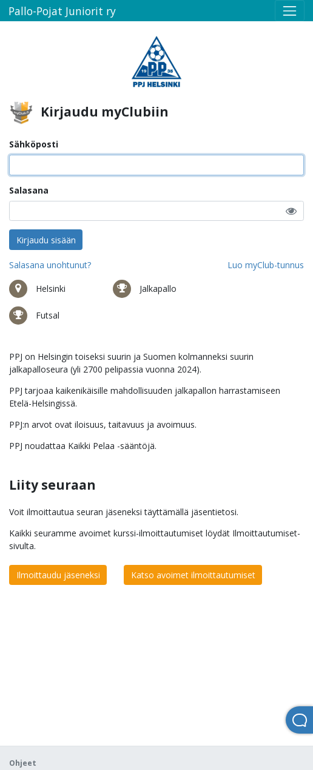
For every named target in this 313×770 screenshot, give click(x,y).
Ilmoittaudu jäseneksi (58, 575)
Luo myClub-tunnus (265, 265)
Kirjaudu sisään (46, 240)
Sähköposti (33, 144)
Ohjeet (22, 763)
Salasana (29, 190)
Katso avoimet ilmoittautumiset (193, 575)
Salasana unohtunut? (50, 265)
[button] (291, 211)
